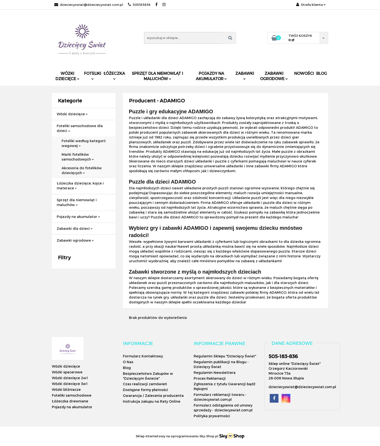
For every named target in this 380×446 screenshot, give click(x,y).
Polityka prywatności (212, 416)
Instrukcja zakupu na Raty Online (151, 401)
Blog (321, 73)
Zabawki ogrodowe (274, 76)
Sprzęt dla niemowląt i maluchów (157, 76)
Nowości (304, 73)
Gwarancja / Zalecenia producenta (153, 395)
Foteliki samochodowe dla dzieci (80, 128)
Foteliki (92, 75)
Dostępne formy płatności (145, 390)
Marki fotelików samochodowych (78, 156)
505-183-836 (283, 356)
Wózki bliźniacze (66, 389)
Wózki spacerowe (67, 372)
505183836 (139, 5)
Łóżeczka (114, 75)
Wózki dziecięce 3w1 (69, 384)
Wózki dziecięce (67, 76)
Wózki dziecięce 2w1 (70, 378)
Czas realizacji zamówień (145, 384)
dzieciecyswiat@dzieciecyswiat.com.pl (88, 5)
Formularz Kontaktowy (143, 356)
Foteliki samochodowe (71, 395)
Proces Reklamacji (210, 378)
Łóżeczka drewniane (70, 401)
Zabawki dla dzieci (75, 228)
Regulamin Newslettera (215, 372)
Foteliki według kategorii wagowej (84, 143)
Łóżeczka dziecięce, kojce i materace (80, 185)
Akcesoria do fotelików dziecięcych (82, 170)
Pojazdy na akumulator (211, 76)
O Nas (128, 362)
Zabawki (244, 75)
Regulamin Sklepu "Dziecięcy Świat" (225, 356)
